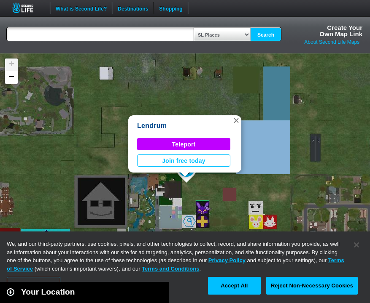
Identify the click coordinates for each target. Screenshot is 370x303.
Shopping (170, 8)
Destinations (133, 8)
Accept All (234, 285)
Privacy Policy (227, 260)
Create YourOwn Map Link (340, 30)
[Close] (356, 245)
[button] (236, 120)
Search (265, 35)
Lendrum (152, 125)
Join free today (183, 160)
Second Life (27, 7)
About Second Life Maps (331, 42)
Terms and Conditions (170, 269)
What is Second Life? (81, 8)
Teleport (184, 144)
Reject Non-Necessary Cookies (312, 285)
